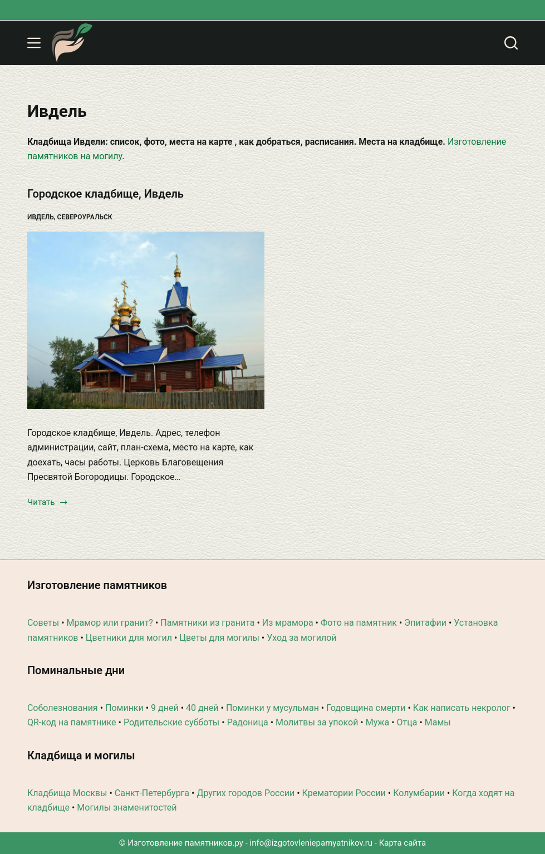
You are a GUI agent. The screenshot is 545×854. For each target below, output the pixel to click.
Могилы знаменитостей (126, 807)
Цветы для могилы (219, 637)
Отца (407, 722)
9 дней (165, 708)
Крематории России (344, 793)
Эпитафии (425, 622)
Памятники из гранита (207, 622)
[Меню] (34, 43)
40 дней (202, 708)
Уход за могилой (301, 637)
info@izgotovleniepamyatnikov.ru (311, 843)
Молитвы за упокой (317, 722)
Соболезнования (62, 708)
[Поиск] (511, 43)
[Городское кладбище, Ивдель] (145, 320)
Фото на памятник (359, 622)
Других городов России (245, 793)
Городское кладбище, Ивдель (105, 193)
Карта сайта (402, 843)
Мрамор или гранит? (110, 622)
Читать (47, 503)
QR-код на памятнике (71, 722)
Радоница (247, 722)
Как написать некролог (461, 708)
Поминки (124, 708)
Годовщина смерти (365, 708)
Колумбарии (419, 793)
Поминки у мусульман (272, 708)
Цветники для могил (129, 637)
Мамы (438, 722)
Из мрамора (287, 622)
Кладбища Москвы (67, 793)
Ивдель (40, 217)
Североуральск (84, 217)
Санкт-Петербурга (152, 793)
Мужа (378, 722)
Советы (43, 622)
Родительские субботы (171, 722)
